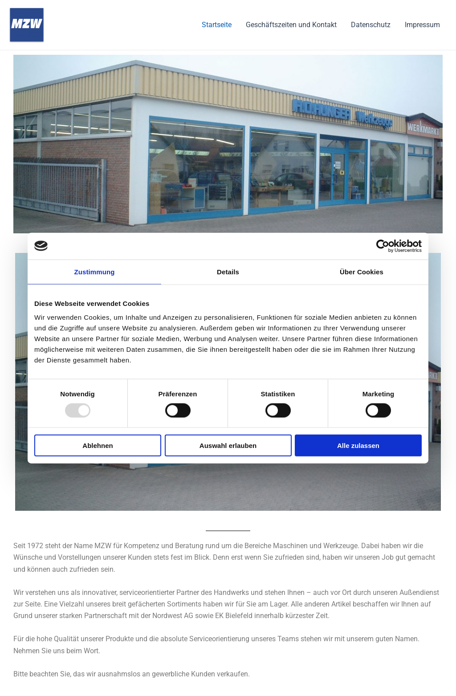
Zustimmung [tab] (94, 271)
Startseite (217, 24)
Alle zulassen (358, 445)
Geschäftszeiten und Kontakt (291, 24)
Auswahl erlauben (228, 445)
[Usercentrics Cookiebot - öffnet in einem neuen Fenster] (383, 245)
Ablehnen (97, 445)
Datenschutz (371, 24)
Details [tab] (228, 271)
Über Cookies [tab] (361, 271)
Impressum (422, 24)
